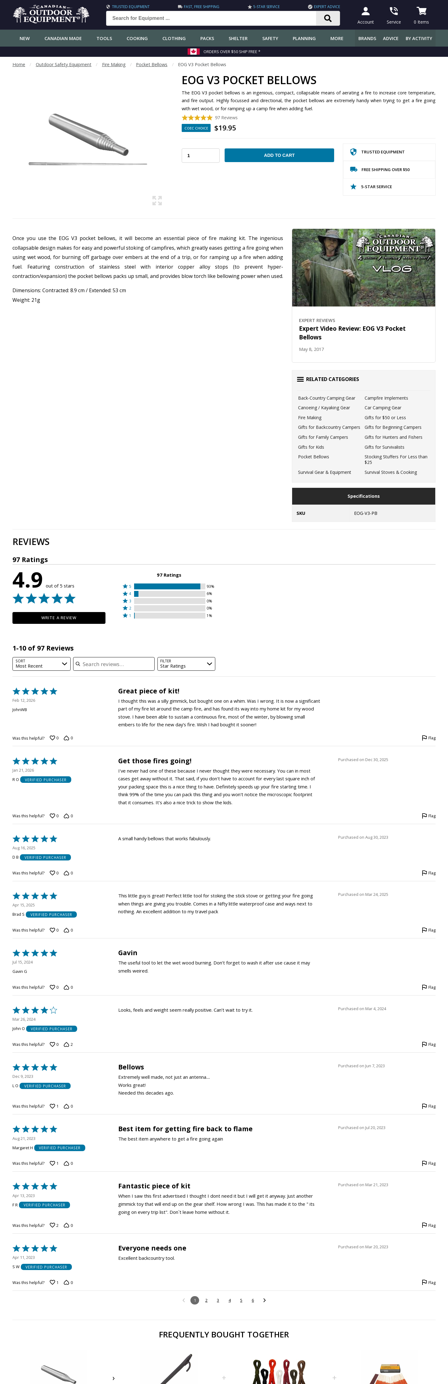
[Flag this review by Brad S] (429, 930)
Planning (304, 38)
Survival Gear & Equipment (324, 472)
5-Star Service (266, 6)
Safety (270, 38)
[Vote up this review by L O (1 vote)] (54, 1106)
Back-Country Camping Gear (326, 398)
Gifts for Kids (311, 447)
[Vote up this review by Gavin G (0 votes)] (54, 987)
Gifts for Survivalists (384, 447)
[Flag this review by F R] (429, 1225)
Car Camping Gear (383, 408)
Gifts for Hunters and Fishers (393, 437)
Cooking (137, 38)
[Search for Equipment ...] (216, 18)
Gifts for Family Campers (323, 437)
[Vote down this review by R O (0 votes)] (68, 816)
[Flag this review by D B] (429, 873)
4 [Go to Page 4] (230, 1300)
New (25, 38)
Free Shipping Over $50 (379, 171)
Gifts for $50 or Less (385, 417)
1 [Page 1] (195, 1300)
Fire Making (114, 64)
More (336, 38)
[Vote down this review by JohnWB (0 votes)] (68, 738)
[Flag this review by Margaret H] (429, 1163)
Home (18, 64)
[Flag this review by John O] (429, 1045)
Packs (207, 38)
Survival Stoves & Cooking (391, 472)
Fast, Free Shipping (201, 6)
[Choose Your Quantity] (201, 155)
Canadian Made (63, 38)
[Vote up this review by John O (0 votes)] (54, 1045)
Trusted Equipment (131, 6)
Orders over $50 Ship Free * (231, 51)
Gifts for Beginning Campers (393, 427)
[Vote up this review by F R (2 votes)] (54, 1225)
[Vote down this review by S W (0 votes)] (68, 1282)
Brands (367, 38)
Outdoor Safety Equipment (63, 64)
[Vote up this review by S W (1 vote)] (54, 1282)
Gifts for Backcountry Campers (329, 427)
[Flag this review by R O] (429, 816)
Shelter (238, 38)
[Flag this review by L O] (429, 1106)
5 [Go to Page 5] (241, 1300)
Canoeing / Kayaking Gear (324, 408)
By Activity (419, 38)
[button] (169, 586)
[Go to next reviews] (264, 1300)
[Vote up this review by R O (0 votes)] (54, 816)
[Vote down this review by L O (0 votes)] (68, 1106)
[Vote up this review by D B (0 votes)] (54, 873)
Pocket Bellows (151, 64)
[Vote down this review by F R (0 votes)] (68, 1225)
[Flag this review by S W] (429, 1282)
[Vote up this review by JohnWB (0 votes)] (54, 738)
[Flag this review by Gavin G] (429, 987)
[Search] (328, 18)
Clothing (174, 38)
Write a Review (59, 617)
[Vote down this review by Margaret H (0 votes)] (68, 1163)
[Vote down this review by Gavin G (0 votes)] (68, 987)
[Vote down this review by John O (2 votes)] (68, 1045)
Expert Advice (327, 6)
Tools (104, 38)
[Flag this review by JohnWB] (429, 738)
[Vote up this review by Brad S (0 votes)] (54, 930)
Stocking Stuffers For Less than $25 (396, 459)
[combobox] (41, 664)
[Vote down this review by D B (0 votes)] (68, 873)
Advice (391, 38)
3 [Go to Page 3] (218, 1300)
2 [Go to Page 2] (206, 1300)
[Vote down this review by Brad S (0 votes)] (68, 930)
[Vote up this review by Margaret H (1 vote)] (54, 1163)
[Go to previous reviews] (183, 1300)
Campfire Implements (386, 398)
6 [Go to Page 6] (253, 1300)
